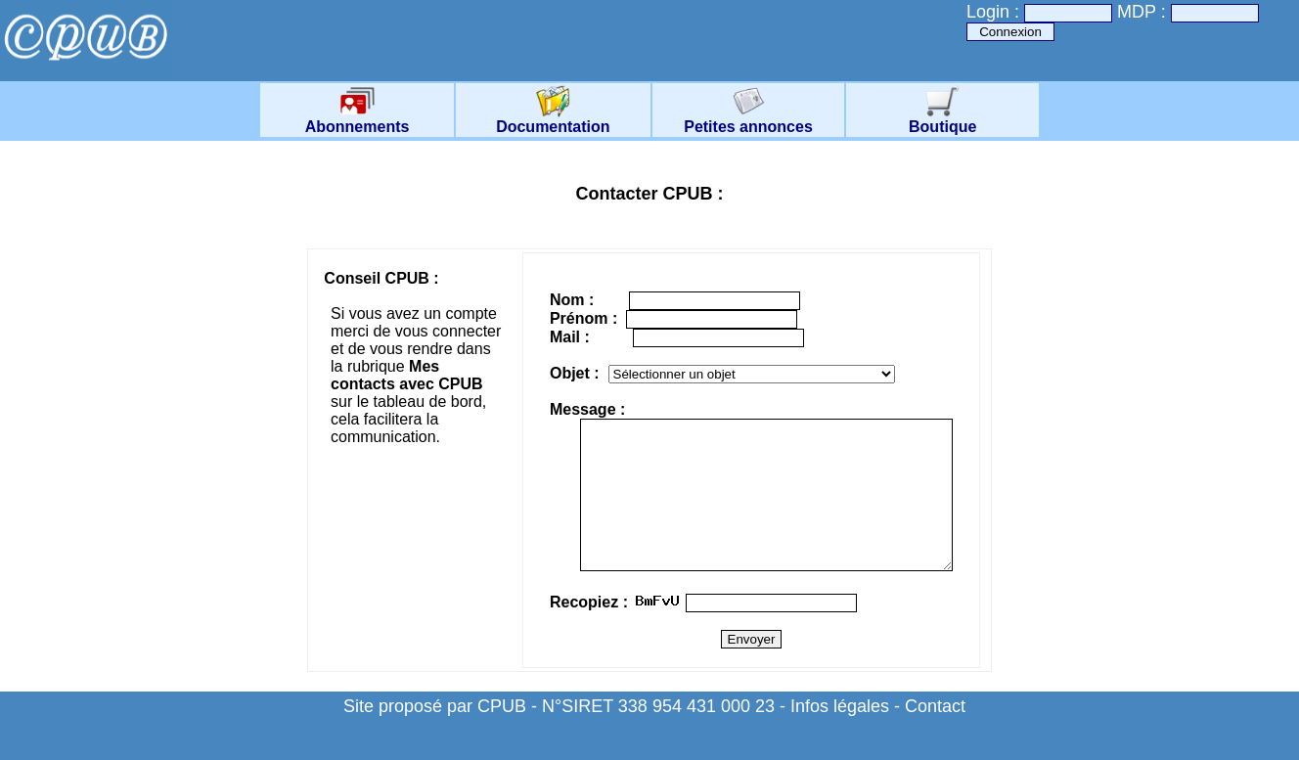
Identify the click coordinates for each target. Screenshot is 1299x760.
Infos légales (839, 735)
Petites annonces (748, 120)
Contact (935, 735)
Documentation (552, 120)
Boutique (942, 120)
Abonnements (357, 120)
